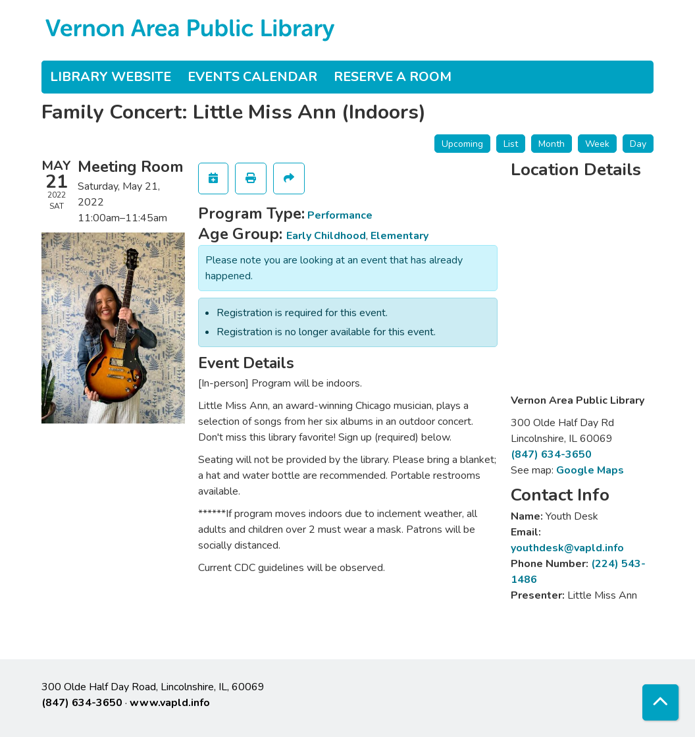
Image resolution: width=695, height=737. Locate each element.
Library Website (110, 77)
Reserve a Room (392, 77)
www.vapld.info (170, 703)
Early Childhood (326, 236)
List (510, 144)
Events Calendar (252, 77)
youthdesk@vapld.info (567, 548)
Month (551, 144)
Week (597, 144)
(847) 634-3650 (551, 454)
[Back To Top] (660, 702)
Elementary (399, 236)
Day (638, 144)
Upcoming (462, 144)
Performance (340, 215)
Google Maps (590, 470)
